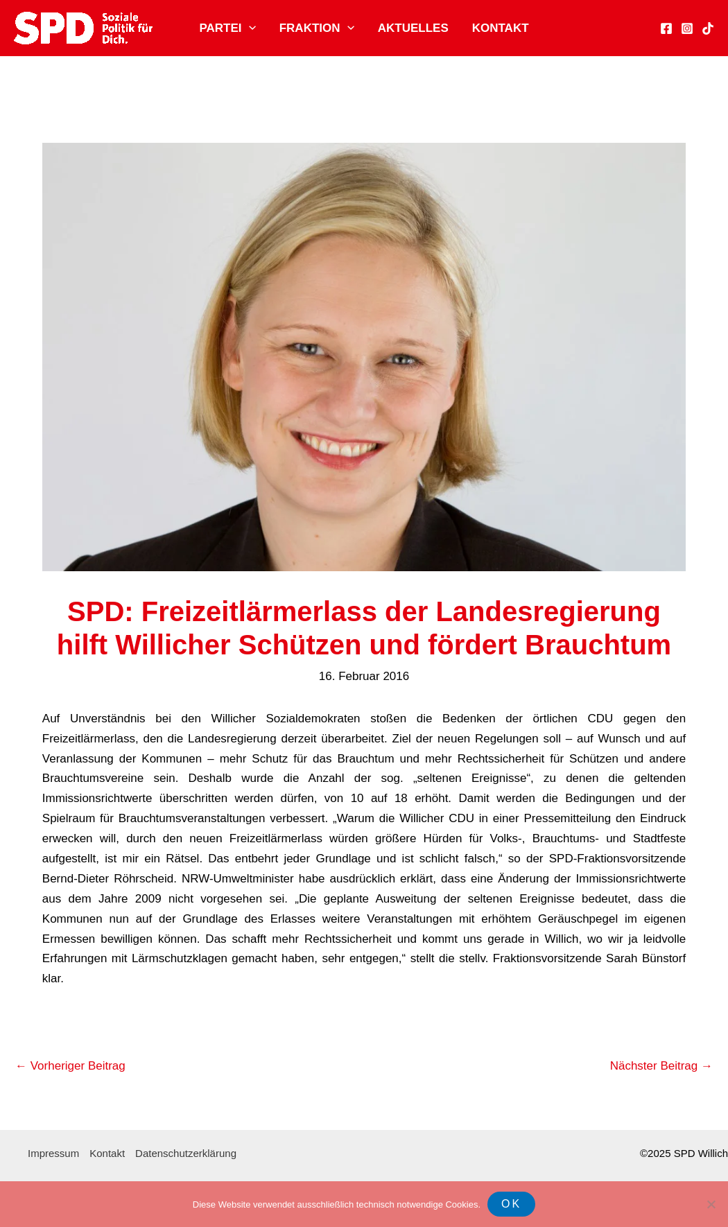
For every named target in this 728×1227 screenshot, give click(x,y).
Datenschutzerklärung (185, 1153)
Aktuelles (413, 28)
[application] (249, 28)
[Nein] (711, 1204)
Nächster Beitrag (661, 1065)
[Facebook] (666, 28)
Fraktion (316, 28)
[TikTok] (708, 28)
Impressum (53, 1153)
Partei (227, 28)
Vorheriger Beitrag (70, 1065)
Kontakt (500, 28)
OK (511, 1204)
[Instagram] (687, 28)
